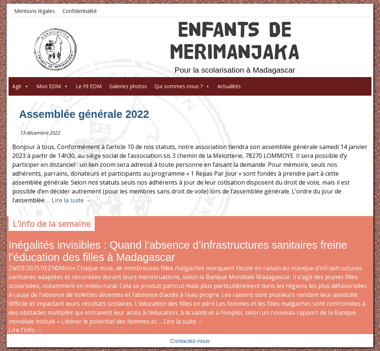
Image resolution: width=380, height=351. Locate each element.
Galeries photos (128, 86)
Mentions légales (34, 10)
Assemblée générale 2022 (84, 114)
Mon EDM (52, 86)
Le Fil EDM (89, 86)
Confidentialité (79, 10)
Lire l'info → (25, 330)
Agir (20, 86)
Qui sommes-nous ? (182, 86)
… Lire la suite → (68, 200)
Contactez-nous (190, 341)
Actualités (229, 86)
